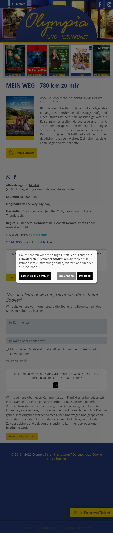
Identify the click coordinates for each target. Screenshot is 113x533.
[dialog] (56, 266)
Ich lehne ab (66, 276)
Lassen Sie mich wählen (35, 276)
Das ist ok (85, 276)
